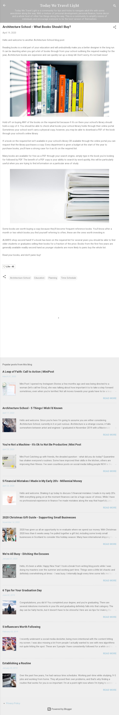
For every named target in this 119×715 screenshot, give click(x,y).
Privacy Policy (13, 703)
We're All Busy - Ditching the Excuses (25, 553)
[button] (115, 27)
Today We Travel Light (59, 5)
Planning (52, 277)
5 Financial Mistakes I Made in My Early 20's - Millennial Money (42, 481)
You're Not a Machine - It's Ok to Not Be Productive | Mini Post (41, 444)
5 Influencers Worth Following (21, 626)
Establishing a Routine (16, 663)
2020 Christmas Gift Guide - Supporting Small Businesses (39, 517)
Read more (110, 398)
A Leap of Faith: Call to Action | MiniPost (28, 371)
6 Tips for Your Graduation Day (22, 590)
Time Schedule (68, 277)
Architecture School (20, 277)
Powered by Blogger (59, 709)
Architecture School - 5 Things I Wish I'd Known (32, 408)
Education (39, 277)
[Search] (115, 6)
